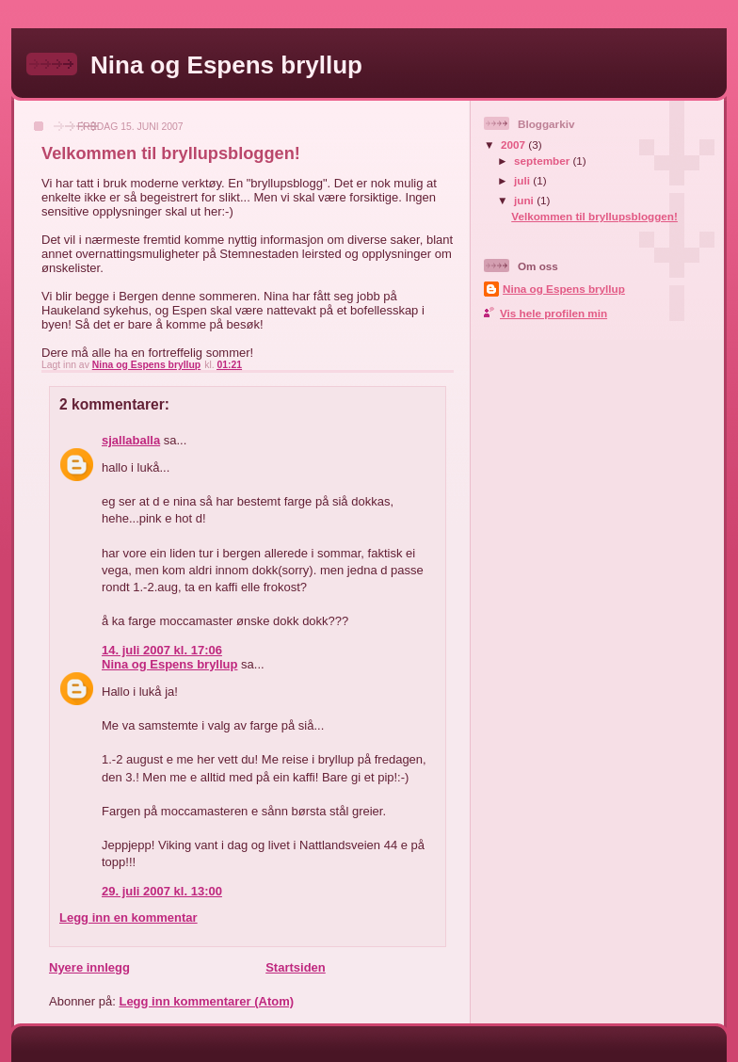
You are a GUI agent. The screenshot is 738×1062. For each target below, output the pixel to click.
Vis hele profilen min (553, 313)
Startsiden (295, 967)
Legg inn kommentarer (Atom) (206, 1001)
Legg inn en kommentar (128, 917)
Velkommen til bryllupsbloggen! (594, 216)
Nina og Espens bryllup (226, 65)
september (543, 160)
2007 (514, 144)
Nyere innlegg (89, 967)
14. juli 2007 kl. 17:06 (162, 650)
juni (525, 200)
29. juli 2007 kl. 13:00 (162, 891)
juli (523, 180)
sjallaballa (131, 440)
